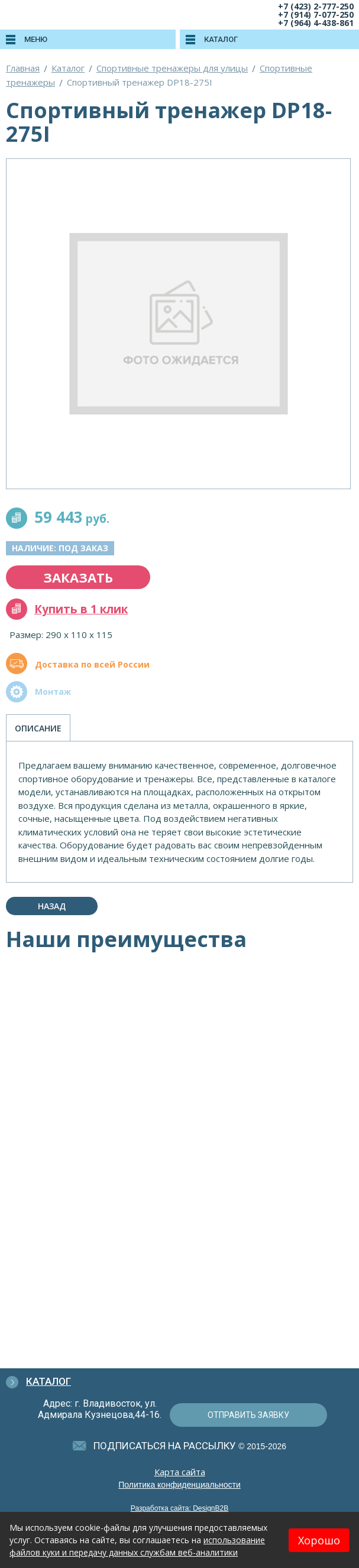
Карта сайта (179, 1472)
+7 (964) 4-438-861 (316, 22)
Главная (23, 68)
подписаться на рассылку (164, 1446)
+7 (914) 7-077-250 (316, 14)
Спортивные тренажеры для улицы (172, 68)
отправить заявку (248, 1415)
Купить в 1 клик (81, 609)
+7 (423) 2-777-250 (316, 6)
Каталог (68, 68)
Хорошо (319, 1540)
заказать (78, 577)
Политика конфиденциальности (179, 1484)
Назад (52, 906)
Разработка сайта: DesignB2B (179, 1508)
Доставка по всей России (92, 664)
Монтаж (53, 691)
